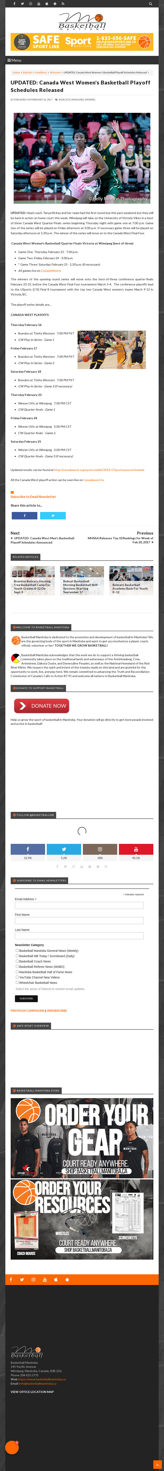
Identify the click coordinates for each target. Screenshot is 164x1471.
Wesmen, (90, 99)
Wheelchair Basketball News (38, 982)
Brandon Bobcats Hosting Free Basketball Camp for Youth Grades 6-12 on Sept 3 (32, 586)
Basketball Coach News (35, 961)
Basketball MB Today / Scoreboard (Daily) (47, 956)
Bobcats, (65, 99)
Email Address (26, 899)
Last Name (22, 930)
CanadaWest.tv (51, 270)
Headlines (41, 72)
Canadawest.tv (93, 480)
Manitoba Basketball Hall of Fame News (45, 972)
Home (16, 72)
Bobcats (27, 72)
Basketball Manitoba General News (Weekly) (49, 950)
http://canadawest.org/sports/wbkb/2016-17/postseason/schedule (99, 470)
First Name (22, 914)
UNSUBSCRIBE (57, 1010)
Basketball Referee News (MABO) (41, 966)
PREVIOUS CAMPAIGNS (27, 1010)
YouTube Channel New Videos (39, 977)
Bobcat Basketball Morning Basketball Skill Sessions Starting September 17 (80, 586)
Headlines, (77, 99)
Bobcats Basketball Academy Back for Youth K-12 (130, 588)
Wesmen (55, 72)
